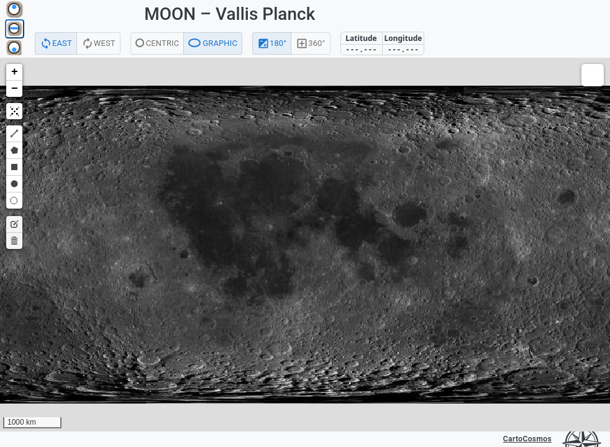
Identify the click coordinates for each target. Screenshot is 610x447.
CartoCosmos (527, 439)
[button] (14, 72)
